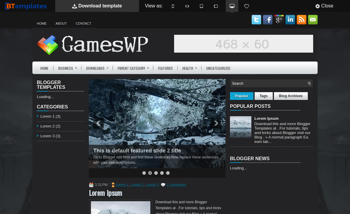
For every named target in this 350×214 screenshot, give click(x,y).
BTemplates (27, 6)
